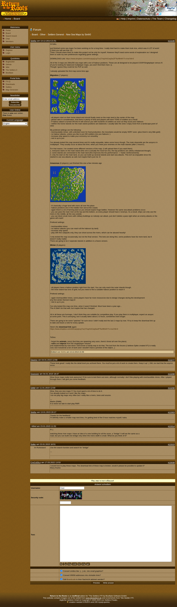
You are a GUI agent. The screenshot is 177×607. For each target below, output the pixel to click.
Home (8, 18)
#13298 (171, 388)
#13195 (171, 41)
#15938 (171, 463)
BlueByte (9, 73)
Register (9, 50)
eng (83, 564)
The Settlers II (11, 70)
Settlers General (56, 34)
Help (123, 18)
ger (88, 564)
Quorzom (35, 374)
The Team (157, 18)
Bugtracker (10, 62)
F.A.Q (8, 81)
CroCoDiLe (36, 462)
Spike (33, 444)
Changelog (170, 18)
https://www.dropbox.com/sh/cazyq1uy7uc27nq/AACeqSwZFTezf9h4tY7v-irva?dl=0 (100, 59)
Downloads (10, 84)
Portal (8, 30)
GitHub (8, 64)
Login (8, 53)
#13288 (171, 374)
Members (10, 41)
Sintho (34, 41)
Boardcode (71, 579)
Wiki (7, 67)
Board (17, 18)
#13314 (171, 426)
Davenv (34, 360)
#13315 (171, 444)
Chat (8, 39)
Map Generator (12, 90)
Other (42, 34)
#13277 (171, 360)
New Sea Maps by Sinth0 (78, 34)
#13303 (171, 412)
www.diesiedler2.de (94, 598)
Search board (11, 36)
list (79, 564)
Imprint (131, 18)
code (74, 564)
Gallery (9, 87)
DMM (33, 388)
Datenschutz (143, 18)
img (69, 564)
